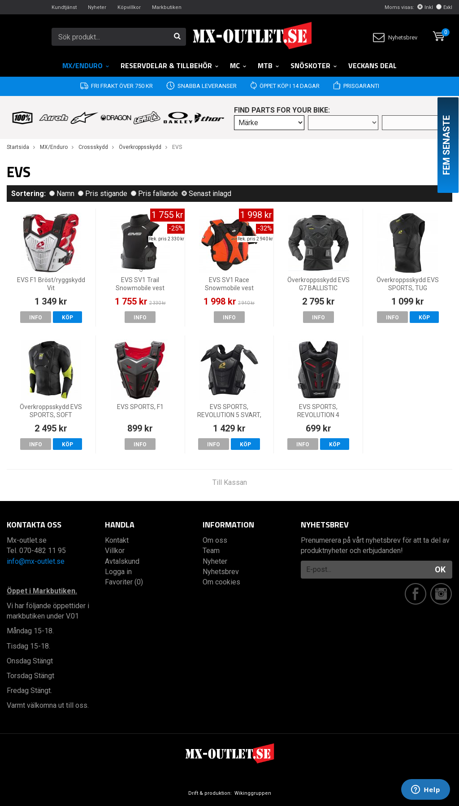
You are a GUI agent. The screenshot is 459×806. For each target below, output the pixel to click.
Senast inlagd (206, 193)
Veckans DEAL (372, 65)
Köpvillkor (129, 7)
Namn (61, 193)
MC (238, 65)
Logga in (118, 571)
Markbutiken (167, 7)
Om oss (215, 540)
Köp (67, 317)
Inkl (425, 7)
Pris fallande (154, 193)
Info (35, 317)
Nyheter (97, 7)
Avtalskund (122, 561)
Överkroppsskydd (140, 147)
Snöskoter (314, 65)
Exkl (444, 7)
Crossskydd (93, 147)
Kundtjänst (64, 7)
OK (440, 569)
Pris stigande (102, 193)
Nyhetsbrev (395, 37)
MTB (269, 65)
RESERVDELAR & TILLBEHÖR (170, 65)
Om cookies (221, 582)
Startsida (18, 147)
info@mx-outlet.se (36, 561)
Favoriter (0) (124, 582)
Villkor (115, 550)
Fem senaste (446, 145)
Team (211, 550)
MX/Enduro (86, 65)
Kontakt (117, 540)
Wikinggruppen (252, 793)
